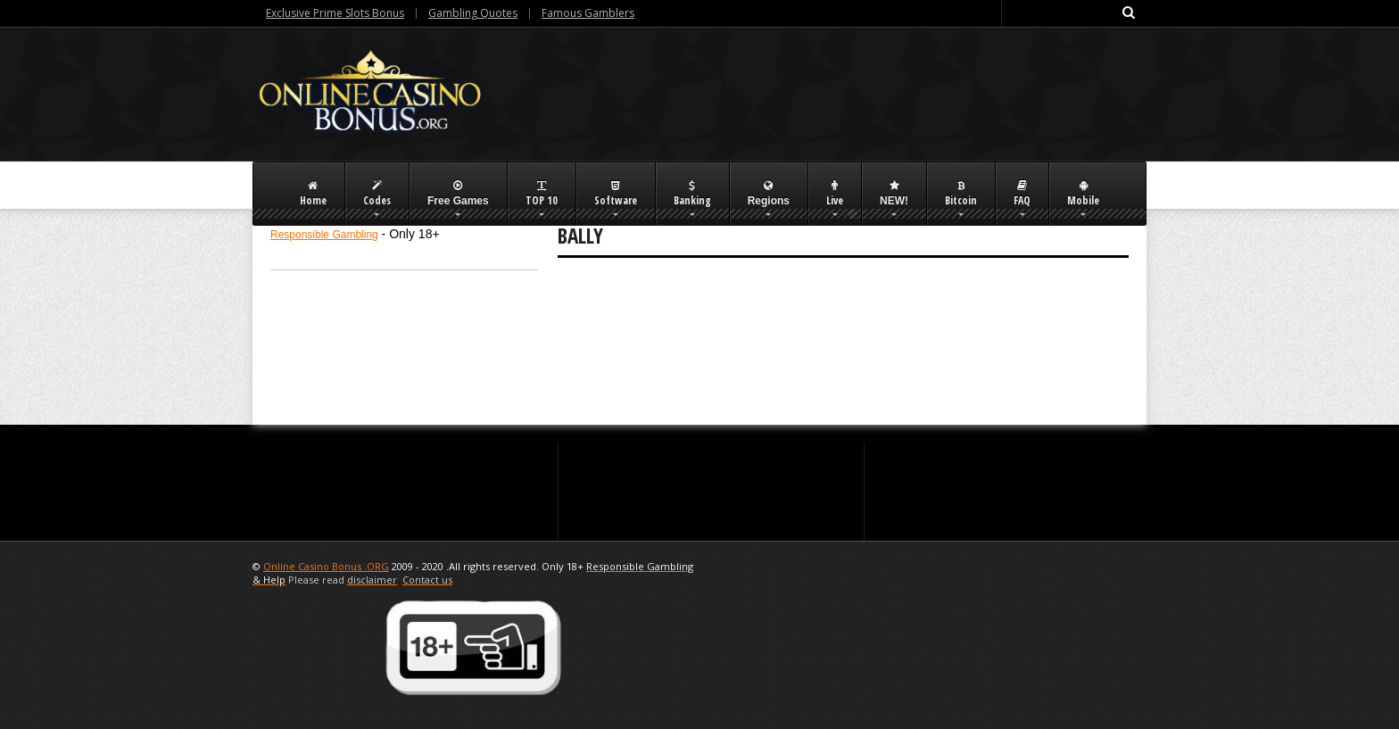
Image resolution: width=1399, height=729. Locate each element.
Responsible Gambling (324, 234)
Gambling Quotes (472, 13)
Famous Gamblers (588, 13)
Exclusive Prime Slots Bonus (335, 13)
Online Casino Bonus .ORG (326, 566)
